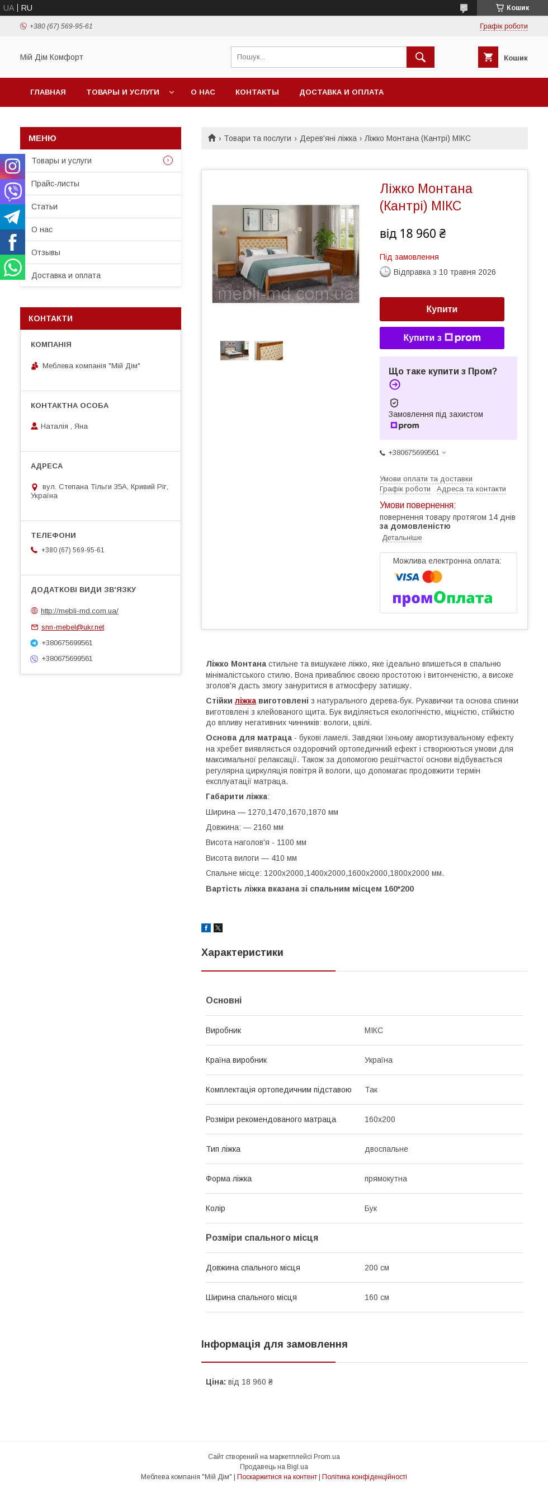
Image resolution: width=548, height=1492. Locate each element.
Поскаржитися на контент (277, 1477)
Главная (48, 92)
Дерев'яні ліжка (328, 138)
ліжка (245, 700)
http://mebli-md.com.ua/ (80, 611)
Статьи (44, 206)
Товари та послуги (257, 138)
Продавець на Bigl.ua (274, 1467)
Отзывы (45, 252)
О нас (203, 92)
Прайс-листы (55, 183)
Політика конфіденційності (364, 1477)
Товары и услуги (122, 92)
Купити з (441, 338)
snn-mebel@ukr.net (72, 627)
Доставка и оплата (341, 92)
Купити (442, 309)
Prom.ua (327, 1457)
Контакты (257, 92)
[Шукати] (420, 57)
